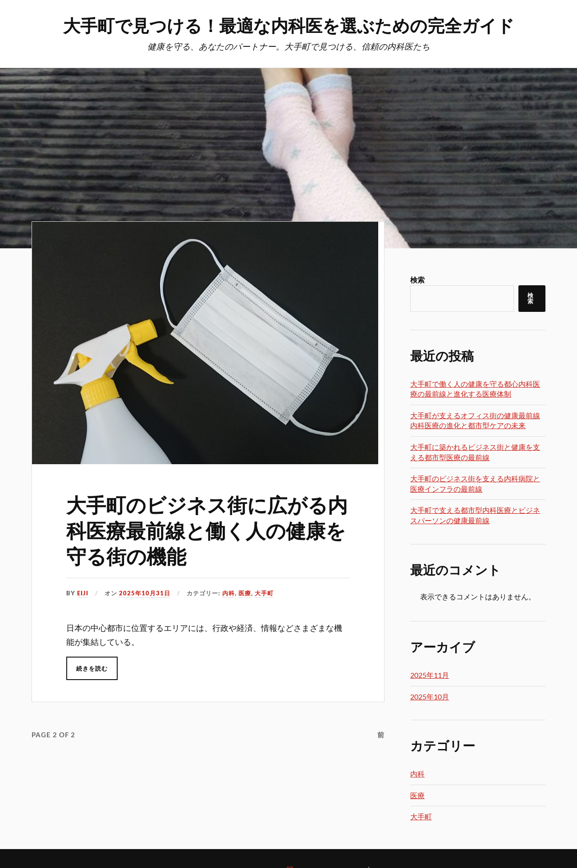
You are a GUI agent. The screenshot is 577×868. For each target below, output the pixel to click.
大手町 (264, 593)
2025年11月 (429, 675)
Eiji (82, 593)
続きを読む (92, 668)
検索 (417, 279)
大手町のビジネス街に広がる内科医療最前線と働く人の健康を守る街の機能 (207, 530)
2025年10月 (429, 696)
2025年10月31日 (144, 593)
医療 (244, 593)
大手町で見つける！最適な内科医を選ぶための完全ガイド (288, 25)
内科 (228, 593)
